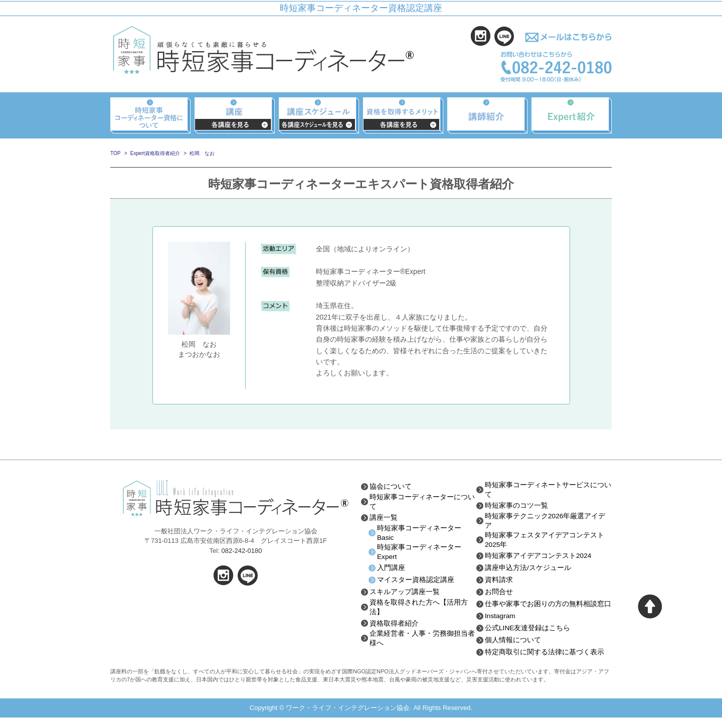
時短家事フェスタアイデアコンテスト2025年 (544, 541)
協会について (391, 486)
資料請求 (499, 581)
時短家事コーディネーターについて (422, 502)
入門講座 (391, 569)
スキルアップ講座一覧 (405, 593)
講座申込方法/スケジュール (528, 569)
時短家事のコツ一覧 (516, 506)
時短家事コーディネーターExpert (419, 553)
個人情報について (513, 641)
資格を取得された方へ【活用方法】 (419, 609)
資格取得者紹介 (394, 625)
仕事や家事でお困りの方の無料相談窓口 (548, 605)
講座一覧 (384, 518)
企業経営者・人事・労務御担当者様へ (422, 641)
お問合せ (499, 593)
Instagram (500, 617)
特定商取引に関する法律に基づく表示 (544, 653)
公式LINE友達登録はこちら (528, 629)
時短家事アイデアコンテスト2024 (538, 557)
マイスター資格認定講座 (415, 581)
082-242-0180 (241, 550)
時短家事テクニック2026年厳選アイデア (545, 521)
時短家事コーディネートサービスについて (548, 490)
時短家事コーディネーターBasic (419, 533)
